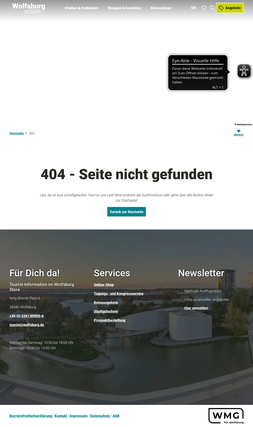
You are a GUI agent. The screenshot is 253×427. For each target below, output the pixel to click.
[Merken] (239, 133)
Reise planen (161, 8)
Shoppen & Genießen (124, 8)
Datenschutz (100, 416)
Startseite (16, 133)
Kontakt (61, 416)
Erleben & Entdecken (81, 8)
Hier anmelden (196, 308)
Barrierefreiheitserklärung (30, 416)
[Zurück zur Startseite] (28, 8)
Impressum (79, 416)
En (193, 8)
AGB (116, 416)
